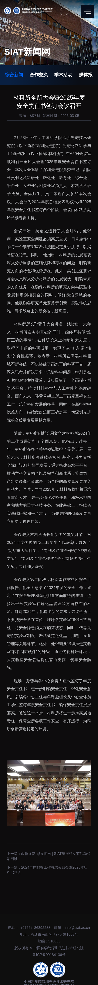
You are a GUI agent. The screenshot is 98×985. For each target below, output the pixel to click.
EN (74, 11)
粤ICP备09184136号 (49, 955)
